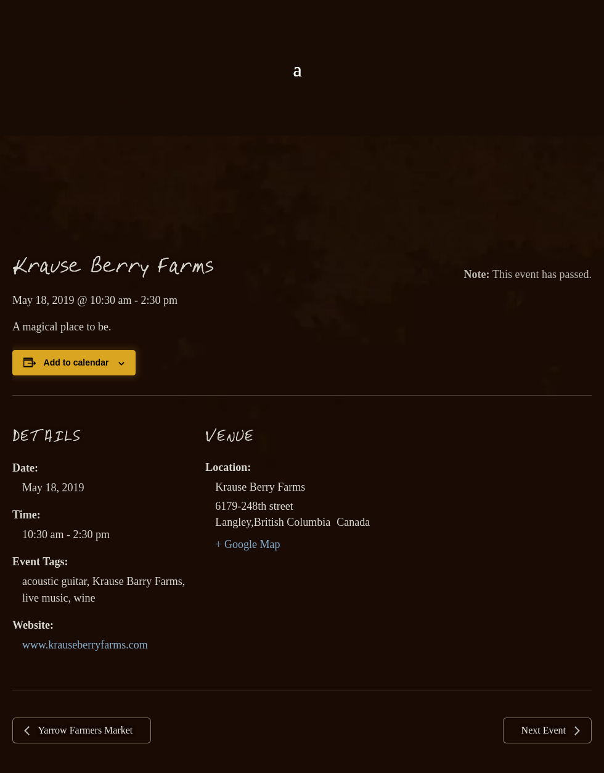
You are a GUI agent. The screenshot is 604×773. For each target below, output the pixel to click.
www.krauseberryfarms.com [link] (85, 645)
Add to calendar (76, 362)
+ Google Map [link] (247, 544)
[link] (302, 29)
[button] (297, 70)
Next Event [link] (544, 730)
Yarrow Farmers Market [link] (84, 730)
